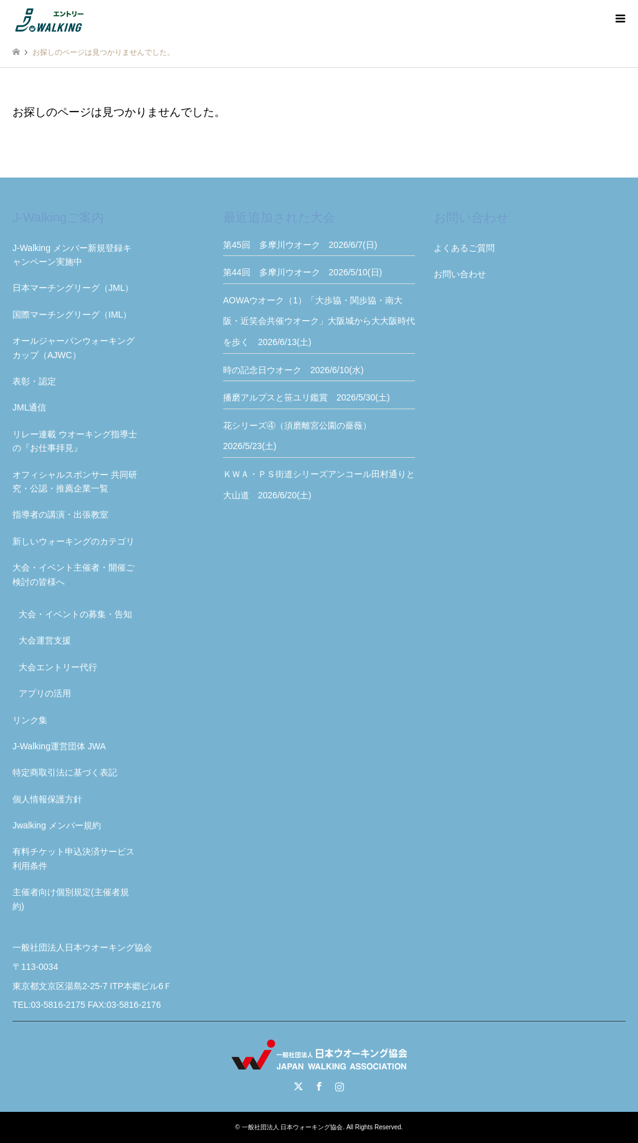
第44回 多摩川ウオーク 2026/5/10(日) (302, 272)
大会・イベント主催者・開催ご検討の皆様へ (73, 574)
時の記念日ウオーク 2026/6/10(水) (293, 370)
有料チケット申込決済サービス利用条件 (73, 858)
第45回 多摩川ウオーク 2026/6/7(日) (300, 245)
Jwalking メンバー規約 (56, 825)
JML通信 (29, 407)
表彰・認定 (34, 381)
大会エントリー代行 (58, 667)
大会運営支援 (45, 640)
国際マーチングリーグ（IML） (71, 315)
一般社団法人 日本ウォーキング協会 (292, 1127)
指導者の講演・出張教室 (60, 514)
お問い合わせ (460, 274)
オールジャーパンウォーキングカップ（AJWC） (73, 347)
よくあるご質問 (464, 248)
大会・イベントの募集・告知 (75, 614)
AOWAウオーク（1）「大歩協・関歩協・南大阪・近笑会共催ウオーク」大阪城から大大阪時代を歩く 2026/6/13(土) (319, 321)
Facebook (319, 1086)
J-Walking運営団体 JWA (59, 746)
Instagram (339, 1086)
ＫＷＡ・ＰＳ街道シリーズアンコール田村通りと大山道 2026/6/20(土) (319, 484)
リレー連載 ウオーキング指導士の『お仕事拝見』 (74, 441)
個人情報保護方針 (47, 799)
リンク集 (29, 720)
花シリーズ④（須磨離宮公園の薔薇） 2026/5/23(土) (301, 436)
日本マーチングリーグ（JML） (72, 288)
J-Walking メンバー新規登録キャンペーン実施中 (71, 255)
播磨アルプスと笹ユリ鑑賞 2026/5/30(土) (306, 397)
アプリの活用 (45, 693)
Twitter (298, 1086)
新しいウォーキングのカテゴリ (73, 541)
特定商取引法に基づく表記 (64, 772)
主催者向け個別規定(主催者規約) (70, 899)
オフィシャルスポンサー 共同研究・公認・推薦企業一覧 (74, 481)
